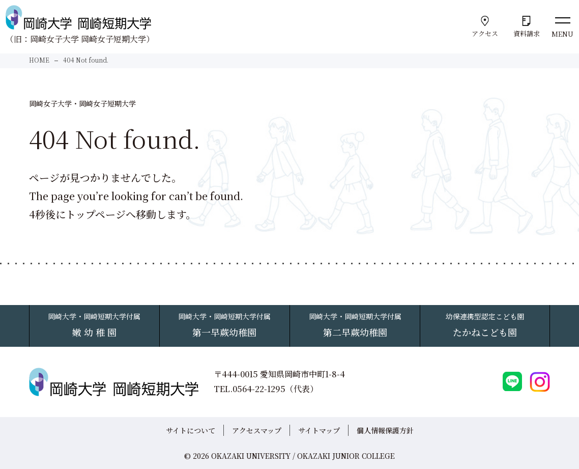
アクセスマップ (256, 430)
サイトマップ (319, 430)
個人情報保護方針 (385, 430)
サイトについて (190, 430)
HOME (39, 60)
